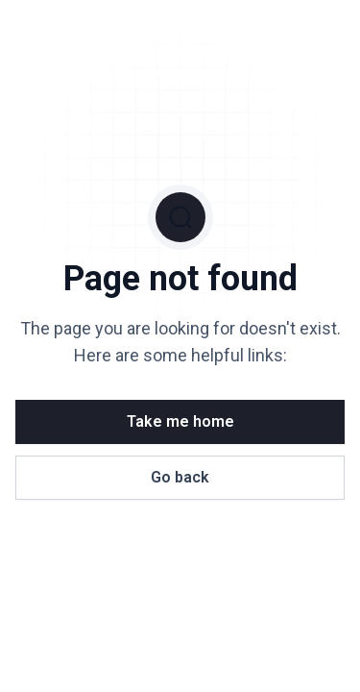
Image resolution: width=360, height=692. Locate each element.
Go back (180, 477)
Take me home (180, 421)
